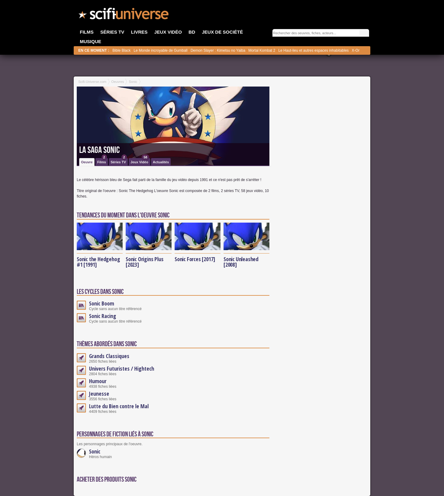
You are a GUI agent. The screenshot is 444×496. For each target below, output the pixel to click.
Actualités (161, 162)
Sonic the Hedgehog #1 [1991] (98, 261)
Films (102, 161)
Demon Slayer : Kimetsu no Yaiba (218, 50)
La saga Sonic (99, 150)
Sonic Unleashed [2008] (241, 261)
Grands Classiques (109, 356)
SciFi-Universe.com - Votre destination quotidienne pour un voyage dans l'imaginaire (124, 15)
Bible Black (122, 50)
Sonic (94, 451)
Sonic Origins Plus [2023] (144, 261)
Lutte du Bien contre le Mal (119, 406)
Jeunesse (99, 393)
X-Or (355, 50)
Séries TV (119, 161)
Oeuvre (87, 162)
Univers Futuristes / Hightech (121, 368)
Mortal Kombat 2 (261, 50)
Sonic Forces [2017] (195, 259)
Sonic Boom (101, 303)
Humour (97, 381)
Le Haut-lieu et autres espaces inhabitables (313, 50)
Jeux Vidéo (140, 161)
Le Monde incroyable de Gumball (160, 50)
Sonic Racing (102, 316)
